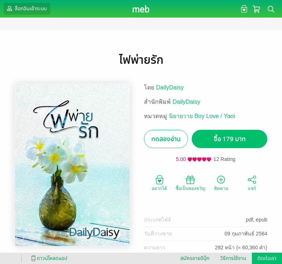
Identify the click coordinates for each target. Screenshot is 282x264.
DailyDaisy (170, 87)
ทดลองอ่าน (166, 139)
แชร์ (251, 182)
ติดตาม (221, 182)
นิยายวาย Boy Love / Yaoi (202, 116)
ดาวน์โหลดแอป (48, 258)
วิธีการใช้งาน (233, 258)
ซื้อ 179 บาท (230, 139)
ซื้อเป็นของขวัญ (190, 182)
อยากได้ (159, 182)
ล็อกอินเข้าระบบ (26, 8)
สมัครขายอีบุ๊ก (194, 258)
